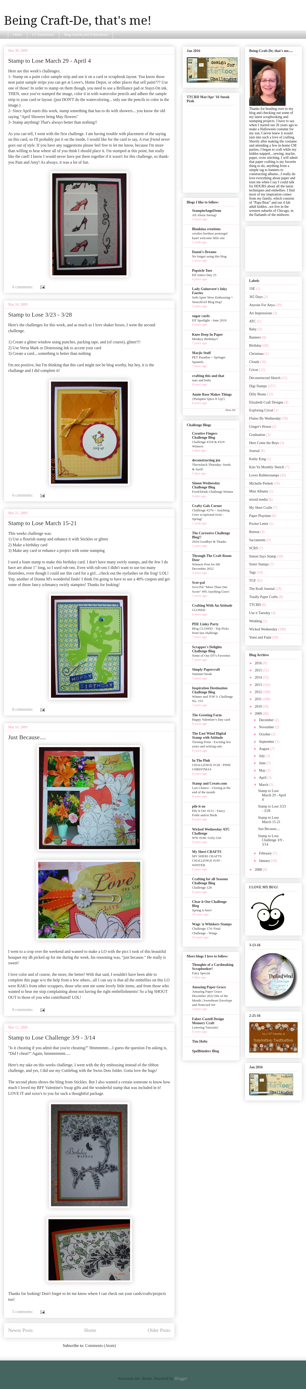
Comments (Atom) (100, 1345)
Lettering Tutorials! (205, 1027)
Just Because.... (27, 737)
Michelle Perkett (261, 483)
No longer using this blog (209, 256)
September (267, 742)
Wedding (255, 621)
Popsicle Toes (202, 270)
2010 (259, 706)
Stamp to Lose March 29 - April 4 (49, 60)
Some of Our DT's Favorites (211, 655)
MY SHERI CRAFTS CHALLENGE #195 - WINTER (207, 860)
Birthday (255, 345)
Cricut (253, 370)
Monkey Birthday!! (205, 339)
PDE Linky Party (205, 624)
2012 (259, 692)
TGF (252, 580)
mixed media (258, 499)
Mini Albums (258, 491)
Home (17, 34)
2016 (259, 663)
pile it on (198, 806)
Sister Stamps (259, 564)
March (264, 785)
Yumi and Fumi (260, 637)
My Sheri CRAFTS (206, 852)
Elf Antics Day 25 (204, 275)
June (262, 763)
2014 (259, 677)
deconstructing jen (206, 460)
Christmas (256, 354)
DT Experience (43, 34)
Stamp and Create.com (209, 783)
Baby (253, 329)
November (267, 727)
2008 (259, 870)
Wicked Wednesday (263, 629)
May (262, 770)
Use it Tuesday (259, 613)
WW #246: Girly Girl (206, 838)
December (266, 720)
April (263, 778)
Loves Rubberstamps (264, 475)
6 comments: (23, 287)
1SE (252, 289)
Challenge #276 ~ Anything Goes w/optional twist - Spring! (211, 514)
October (265, 734)
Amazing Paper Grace (209, 987)
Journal (254, 451)
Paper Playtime (260, 516)
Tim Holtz (200, 1041)
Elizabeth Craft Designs (266, 402)
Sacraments (257, 540)
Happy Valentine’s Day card (211, 719)
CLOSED (198, 610)
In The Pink (201, 760)
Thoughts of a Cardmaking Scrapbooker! (212, 967)
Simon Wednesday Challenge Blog (206, 485)
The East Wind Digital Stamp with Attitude (209, 735)
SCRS (253, 548)
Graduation (257, 435)
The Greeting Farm (207, 715)
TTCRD (255, 605)
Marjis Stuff (201, 353)
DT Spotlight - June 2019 (209, 320)
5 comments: (23, 1311)
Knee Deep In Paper (207, 334)
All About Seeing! (204, 215)
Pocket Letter (258, 524)
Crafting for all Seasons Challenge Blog (210, 881)
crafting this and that (208, 376)
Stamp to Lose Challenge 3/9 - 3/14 (51, 1037)
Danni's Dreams (204, 252)
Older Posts (159, 1330)
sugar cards (201, 316)
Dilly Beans (257, 394)
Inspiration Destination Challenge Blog (209, 690)
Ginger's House (260, 427)
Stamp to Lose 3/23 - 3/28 (40, 314)
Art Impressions (260, 313)
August (264, 749)
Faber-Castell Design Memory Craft (208, 1021)
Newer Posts (20, 1330)
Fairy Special (201, 973)
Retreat (254, 532)
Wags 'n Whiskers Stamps (212, 924)
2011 (259, 699)
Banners (255, 337)
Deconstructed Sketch (264, 378)
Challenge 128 (202, 887)
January (265, 861)
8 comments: (23, 709)
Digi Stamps (258, 386)
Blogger (180, 1378)
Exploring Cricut (261, 410)
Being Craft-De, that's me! (77, 20)
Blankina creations (206, 229)
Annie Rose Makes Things (212, 394)
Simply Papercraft (206, 669)
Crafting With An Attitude (212, 605)
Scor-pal (198, 583)
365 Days (256, 297)
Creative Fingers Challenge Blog (205, 435)
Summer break (202, 674)
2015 (259, 670)
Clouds (254, 362)
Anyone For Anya (262, 305)
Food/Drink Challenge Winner (212, 492)
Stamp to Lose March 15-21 (42, 523)
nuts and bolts (201, 380)
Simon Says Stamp (262, 556)
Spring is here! (202, 910)
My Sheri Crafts (260, 508)
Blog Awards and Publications (86, 34)
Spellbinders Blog (205, 1051)
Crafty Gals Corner (207, 506)
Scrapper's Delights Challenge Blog (207, 649)
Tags (252, 572)
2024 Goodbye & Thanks (209, 541)
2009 (259, 714)
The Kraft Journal (262, 589)
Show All (230, 410)
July (262, 756)
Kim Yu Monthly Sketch (266, 467)
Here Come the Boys (264, 443)
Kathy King (257, 459)
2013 (259, 685)
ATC (252, 321)
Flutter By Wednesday (265, 418)
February (266, 853)
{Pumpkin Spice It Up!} (208, 399)
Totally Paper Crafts (263, 597)
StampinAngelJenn (206, 211)
